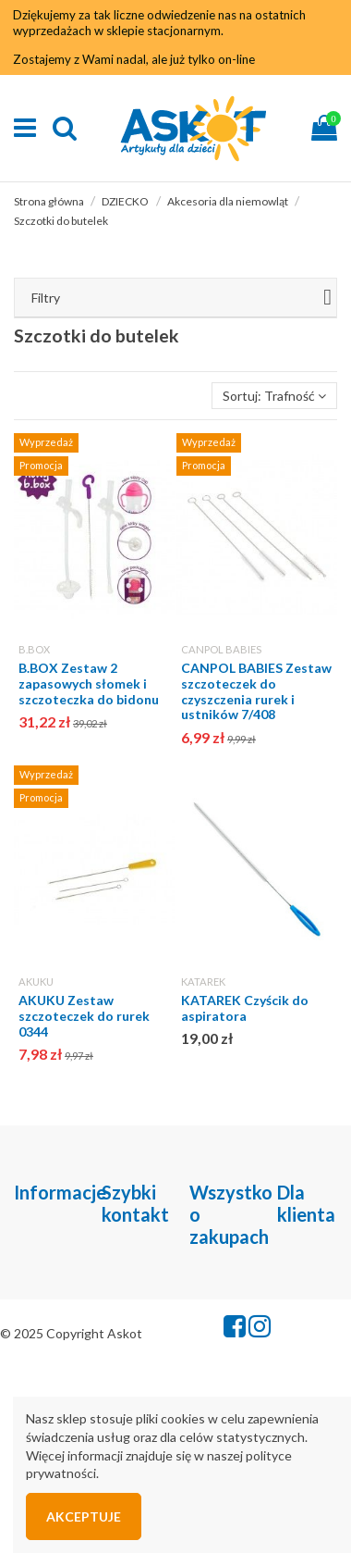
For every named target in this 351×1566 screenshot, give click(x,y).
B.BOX (34, 649)
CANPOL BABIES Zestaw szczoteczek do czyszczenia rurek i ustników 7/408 (256, 691)
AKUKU (36, 982)
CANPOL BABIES (221, 649)
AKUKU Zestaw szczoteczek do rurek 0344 (84, 1015)
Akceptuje (83, 1516)
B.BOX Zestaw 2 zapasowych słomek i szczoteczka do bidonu (88, 683)
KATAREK (203, 982)
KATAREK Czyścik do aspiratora (245, 1008)
